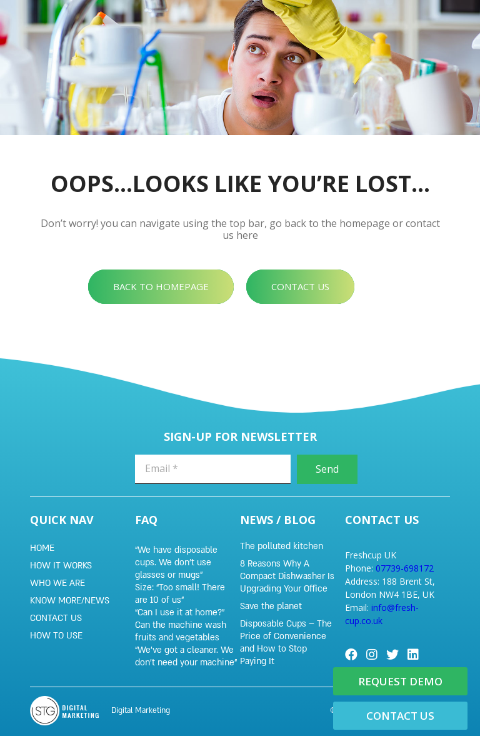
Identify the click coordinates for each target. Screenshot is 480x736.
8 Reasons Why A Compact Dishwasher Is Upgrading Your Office (287, 576)
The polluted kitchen (281, 546)
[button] (161, 287)
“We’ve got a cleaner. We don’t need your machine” (186, 656)
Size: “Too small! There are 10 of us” (180, 594)
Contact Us (56, 618)
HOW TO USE (56, 636)
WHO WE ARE (57, 583)
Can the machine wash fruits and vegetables (180, 631)
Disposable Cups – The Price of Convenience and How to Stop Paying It (286, 642)
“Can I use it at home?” (179, 612)
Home (42, 548)
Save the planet (271, 606)
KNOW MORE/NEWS (69, 601)
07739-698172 (405, 568)
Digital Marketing (140, 710)
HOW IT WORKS (61, 566)
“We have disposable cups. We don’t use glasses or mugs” (176, 562)
